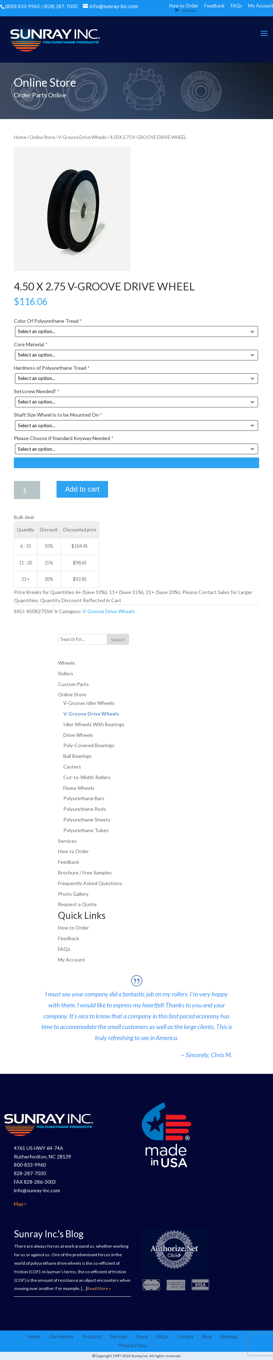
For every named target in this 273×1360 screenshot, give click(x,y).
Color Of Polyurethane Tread (47, 321)
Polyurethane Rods (84, 809)
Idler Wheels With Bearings (93, 724)
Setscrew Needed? (36, 391)
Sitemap (228, 1336)
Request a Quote (77, 904)
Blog (207, 1336)
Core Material (30, 344)
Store (142, 1336)
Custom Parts (73, 684)
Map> (20, 1204)
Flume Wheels (79, 788)
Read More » (99, 1288)
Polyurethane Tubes (86, 830)
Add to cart (82, 489)
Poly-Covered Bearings (88, 745)
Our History (61, 1336)
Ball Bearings (77, 756)
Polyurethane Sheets (87, 819)
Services (67, 841)
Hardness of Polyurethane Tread (51, 368)
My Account (260, 6)
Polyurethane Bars (84, 798)
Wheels (66, 663)
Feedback (214, 6)
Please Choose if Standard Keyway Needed (63, 438)
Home (20, 137)
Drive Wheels (78, 735)
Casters (72, 767)
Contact (185, 1336)
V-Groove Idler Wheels (88, 703)
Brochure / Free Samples (85, 872)
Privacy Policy (132, 1345)
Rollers (65, 673)
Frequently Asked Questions (90, 883)
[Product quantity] (27, 490)
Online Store (42, 137)
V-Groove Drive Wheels (82, 137)
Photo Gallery (73, 894)
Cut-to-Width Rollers (87, 777)
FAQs (236, 6)
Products (91, 1336)
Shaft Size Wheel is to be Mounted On (58, 415)
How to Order (73, 851)
